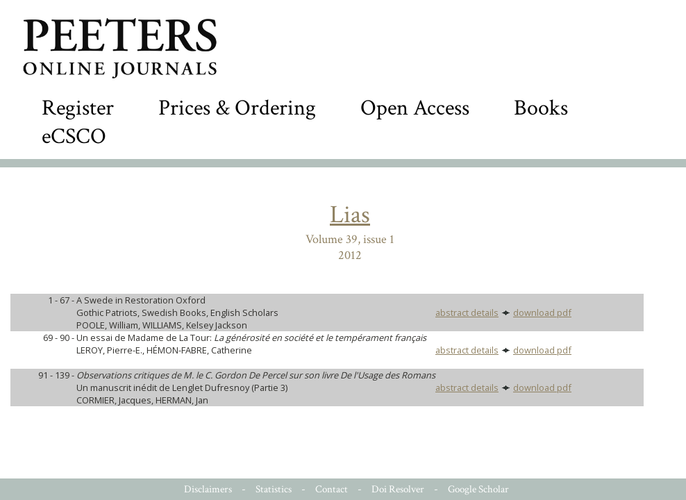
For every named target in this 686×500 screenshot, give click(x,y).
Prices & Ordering (237, 108)
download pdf (542, 312)
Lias (350, 215)
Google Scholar (478, 489)
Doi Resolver (397, 489)
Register (78, 108)
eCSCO (74, 136)
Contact (331, 489)
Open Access (414, 108)
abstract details (467, 312)
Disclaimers (208, 489)
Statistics (274, 489)
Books (541, 108)
